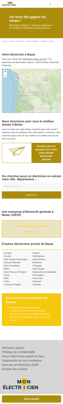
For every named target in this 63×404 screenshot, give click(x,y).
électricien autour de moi (34, 59)
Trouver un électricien (17, 41)
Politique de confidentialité (18, 352)
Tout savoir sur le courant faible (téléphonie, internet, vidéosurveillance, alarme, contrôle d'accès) (29, 317)
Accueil (4, 41)
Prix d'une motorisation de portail (24, 308)
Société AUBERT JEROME (31, 226)
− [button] (5, 75)
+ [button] (5, 72)
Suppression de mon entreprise (22, 360)
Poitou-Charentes (32, 41)
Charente (44, 41)
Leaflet (25, 112)
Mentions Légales (13, 347)
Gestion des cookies (15, 369)
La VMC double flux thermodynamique (27, 311)
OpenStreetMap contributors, (45, 112)
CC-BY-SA (57, 112)
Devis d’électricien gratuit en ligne (23, 356)
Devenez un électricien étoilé (20, 364)
